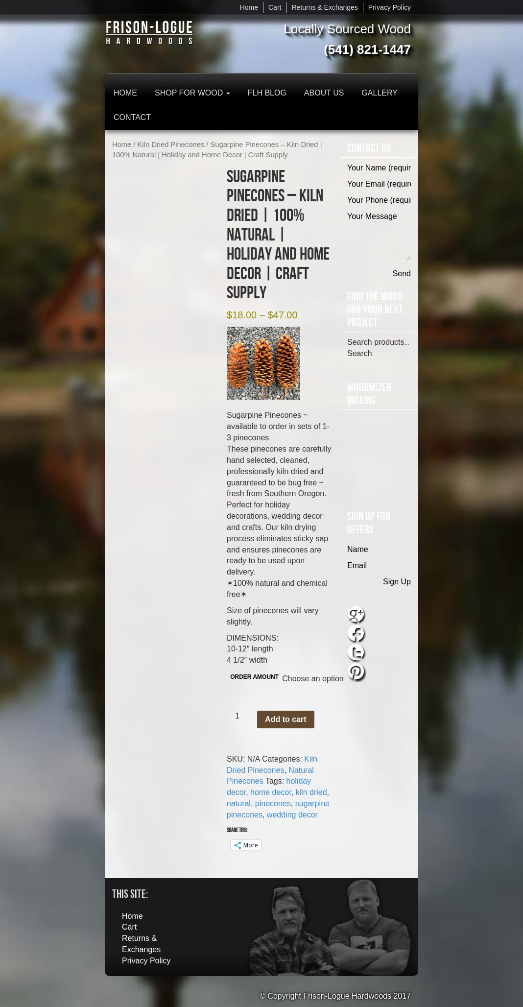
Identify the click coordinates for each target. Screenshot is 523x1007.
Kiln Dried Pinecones (171, 144)
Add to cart (285, 719)
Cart (274, 7)
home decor (270, 792)
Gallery (379, 93)
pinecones (273, 803)
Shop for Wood (192, 93)
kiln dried (311, 792)
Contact (132, 117)
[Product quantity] (241, 716)
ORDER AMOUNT (254, 676)
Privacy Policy (389, 7)
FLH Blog (267, 93)
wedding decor (292, 815)
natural (239, 803)
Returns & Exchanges (324, 7)
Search (359, 353)
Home (249, 7)
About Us (324, 93)
